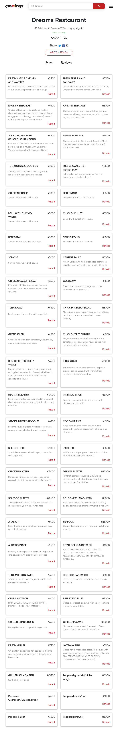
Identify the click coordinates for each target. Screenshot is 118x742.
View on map (58, 33)
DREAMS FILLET (16, 645)
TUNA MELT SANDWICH (21, 575)
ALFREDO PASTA (17, 545)
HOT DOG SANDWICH (75, 575)
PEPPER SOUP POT (73, 136)
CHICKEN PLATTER (18, 472)
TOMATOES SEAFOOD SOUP (23, 166)
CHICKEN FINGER (18, 193)
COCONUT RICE (72, 421)
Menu (49, 62)
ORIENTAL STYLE (72, 395)
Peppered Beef (16, 717)
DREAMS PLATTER (73, 472)
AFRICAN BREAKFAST (75, 106)
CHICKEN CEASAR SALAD (77, 308)
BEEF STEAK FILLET (73, 599)
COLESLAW (69, 281)
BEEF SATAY (14, 237)
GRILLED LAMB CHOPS (21, 622)
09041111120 (59, 38)
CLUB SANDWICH (18, 599)
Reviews (66, 62)
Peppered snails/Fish (74, 696)
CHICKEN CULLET (73, 213)
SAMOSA (13, 257)
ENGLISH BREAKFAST (20, 106)
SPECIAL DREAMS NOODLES (23, 421)
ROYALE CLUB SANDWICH (77, 545)
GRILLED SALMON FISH (21, 675)
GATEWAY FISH (71, 645)
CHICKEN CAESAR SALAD (22, 281)
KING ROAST (70, 361)
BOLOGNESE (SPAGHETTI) (77, 498)
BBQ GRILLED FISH (18, 395)
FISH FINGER (70, 193)
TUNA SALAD (15, 308)
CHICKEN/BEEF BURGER (76, 334)
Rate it (51, 94)
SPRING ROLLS (71, 237)
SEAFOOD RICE (16, 448)
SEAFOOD (68, 522)
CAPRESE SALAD (72, 257)
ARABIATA (13, 522)
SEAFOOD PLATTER (19, 498)
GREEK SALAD (16, 334)
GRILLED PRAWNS (73, 622)
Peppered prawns (73, 717)
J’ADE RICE (69, 448)
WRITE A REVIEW (59, 52)
